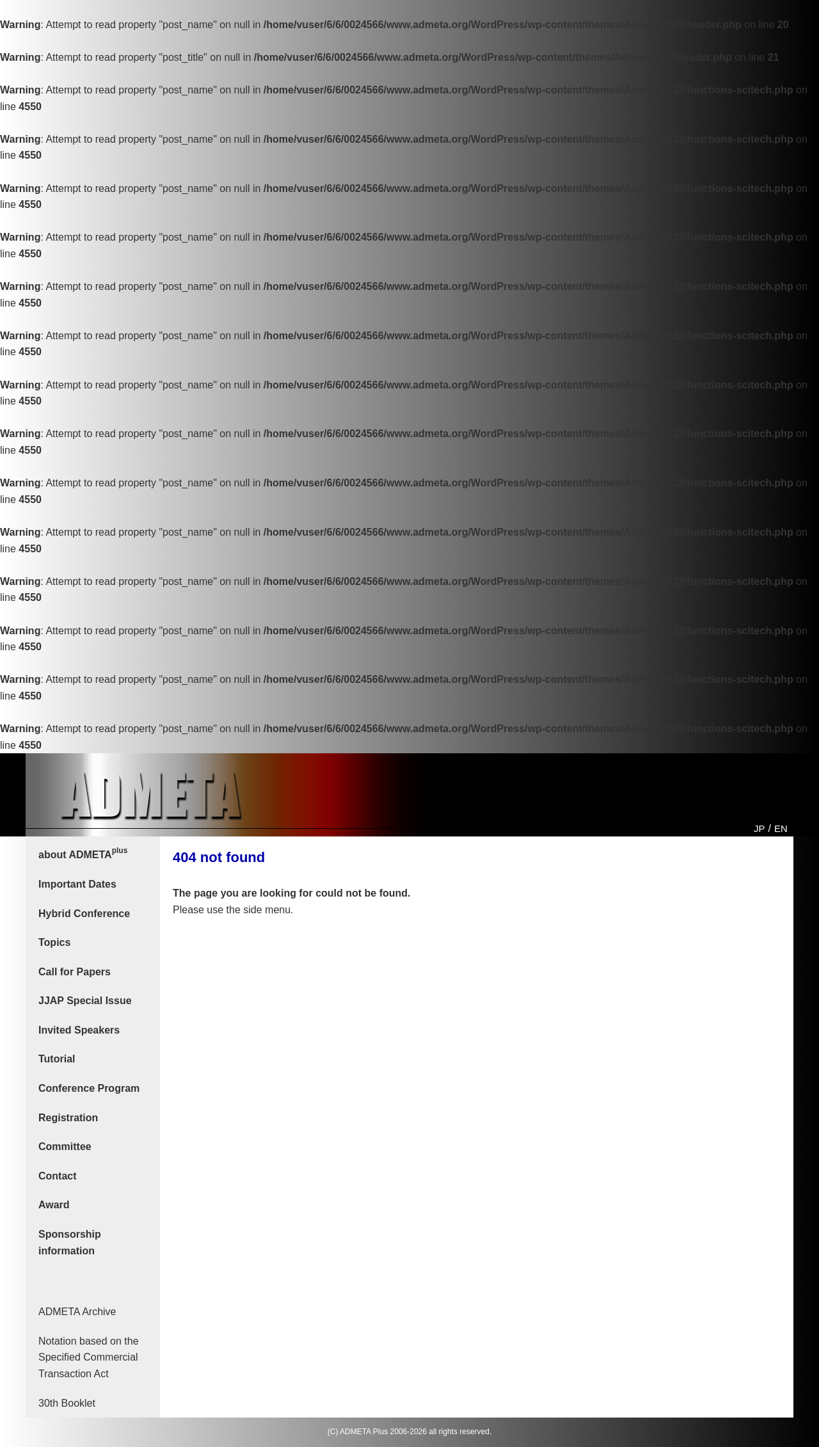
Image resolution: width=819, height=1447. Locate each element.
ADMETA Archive (77, 1311)
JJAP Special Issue (85, 1000)
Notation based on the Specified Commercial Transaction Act (88, 1357)
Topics (54, 942)
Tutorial (56, 1058)
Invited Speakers (79, 1030)
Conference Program (88, 1088)
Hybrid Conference (84, 913)
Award (54, 1204)
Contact (57, 1176)
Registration (68, 1117)
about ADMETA (82, 853)
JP (759, 828)
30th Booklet (66, 1403)
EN (781, 828)
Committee (64, 1146)
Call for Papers (74, 971)
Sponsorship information (69, 1242)
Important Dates (77, 884)
